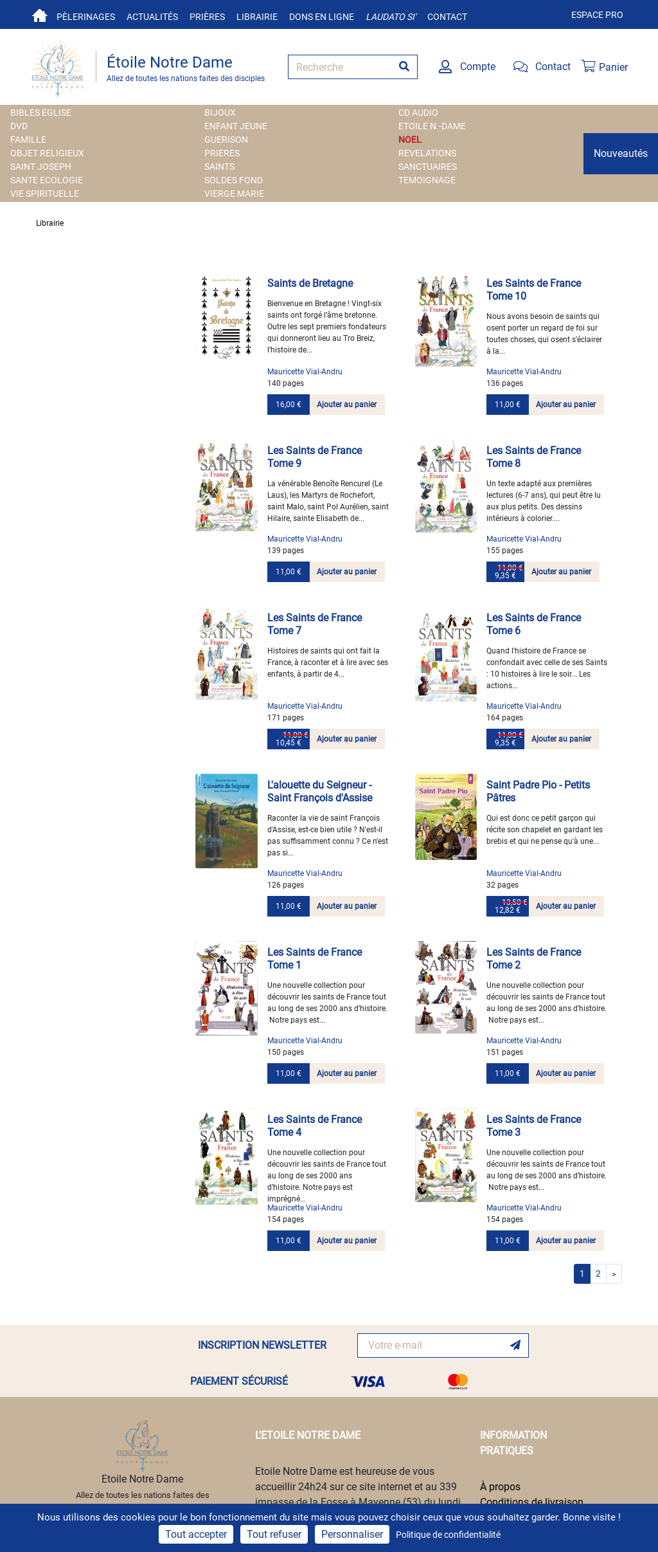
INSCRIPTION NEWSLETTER (262, 1345)
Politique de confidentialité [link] (448, 1534)
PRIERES (222, 153)
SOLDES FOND (233, 180)
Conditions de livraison (531, 1502)
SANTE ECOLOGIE (46, 180)
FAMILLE (28, 139)
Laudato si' (391, 17)
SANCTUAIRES (427, 166)
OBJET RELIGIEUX (47, 153)
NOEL (410, 139)
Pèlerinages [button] (86, 17)
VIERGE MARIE (234, 193)
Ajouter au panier (347, 404)
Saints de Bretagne (310, 283)
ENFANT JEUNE (235, 126)
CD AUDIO (418, 112)
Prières (207, 17)
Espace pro (597, 15)
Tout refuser (274, 1534)
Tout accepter (196, 1534)
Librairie (257, 17)
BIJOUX (220, 112)
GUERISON (226, 139)
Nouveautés (621, 153)
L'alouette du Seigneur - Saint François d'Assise (319, 791)
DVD (19, 126)
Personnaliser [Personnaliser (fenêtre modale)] (352, 1534)
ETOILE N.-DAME (432, 126)
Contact (447, 17)
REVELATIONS (427, 153)
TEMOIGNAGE (427, 180)
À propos (500, 1487)
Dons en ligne (321, 17)
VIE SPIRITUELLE (44, 193)
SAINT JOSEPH (40, 166)
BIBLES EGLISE (40, 112)
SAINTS (219, 166)
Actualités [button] (152, 17)
